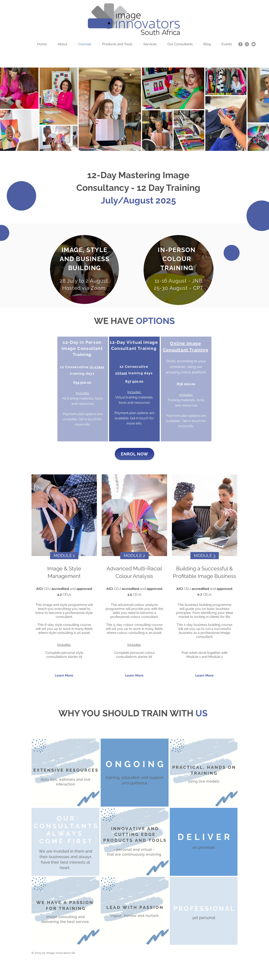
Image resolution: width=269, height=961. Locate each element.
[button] (64, 555)
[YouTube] (253, 44)
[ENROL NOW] (134, 454)
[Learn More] (64, 675)
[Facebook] (240, 44)
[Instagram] (247, 44)
